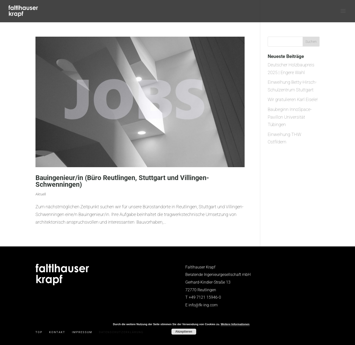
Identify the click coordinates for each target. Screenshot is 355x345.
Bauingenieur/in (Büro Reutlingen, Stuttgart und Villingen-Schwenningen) (122, 181)
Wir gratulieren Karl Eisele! (293, 99)
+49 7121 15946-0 (205, 297)
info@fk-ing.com (203, 305)
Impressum (82, 332)
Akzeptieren (183, 331)
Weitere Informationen (235, 324)
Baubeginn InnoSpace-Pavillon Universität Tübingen (290, 117)
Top (38, 332)
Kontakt (57, 332)
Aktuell (40, 194)
